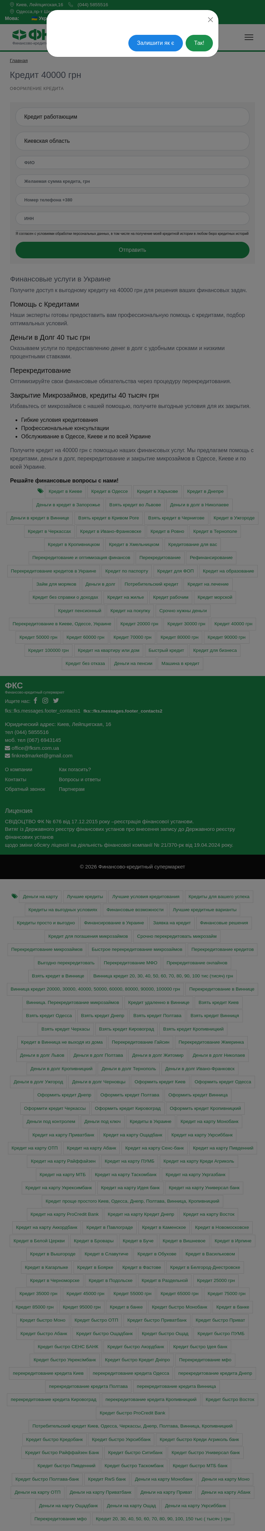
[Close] (210, 19)
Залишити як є (155, 43)
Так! (199, 43)
